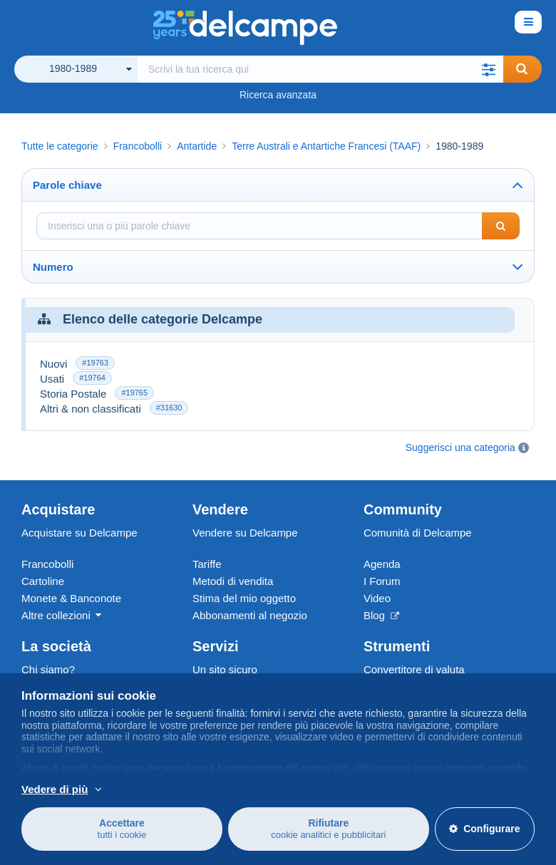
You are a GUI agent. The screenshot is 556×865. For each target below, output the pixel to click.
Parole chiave (67, 185)
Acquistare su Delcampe (79, 533)
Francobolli (47, 564)
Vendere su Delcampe (245, 533)
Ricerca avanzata (278, 94)
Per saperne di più (158, 788)
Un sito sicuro (224, 669)
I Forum (382, 581)
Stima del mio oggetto (244, 598)
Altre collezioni (56, 615)
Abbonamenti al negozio (249, 615)
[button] (489, 69)
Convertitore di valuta (414, 669)
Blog (381, 615)
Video (377, 598)
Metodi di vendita (232, 581)
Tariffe (207, 564)
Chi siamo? (48, 669)
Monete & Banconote (71, 598)
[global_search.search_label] (320, 69)
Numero (53, 267)
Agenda (382, 564)
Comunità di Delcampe (418, 533)
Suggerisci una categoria (460, 447)
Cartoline (42, 581)
